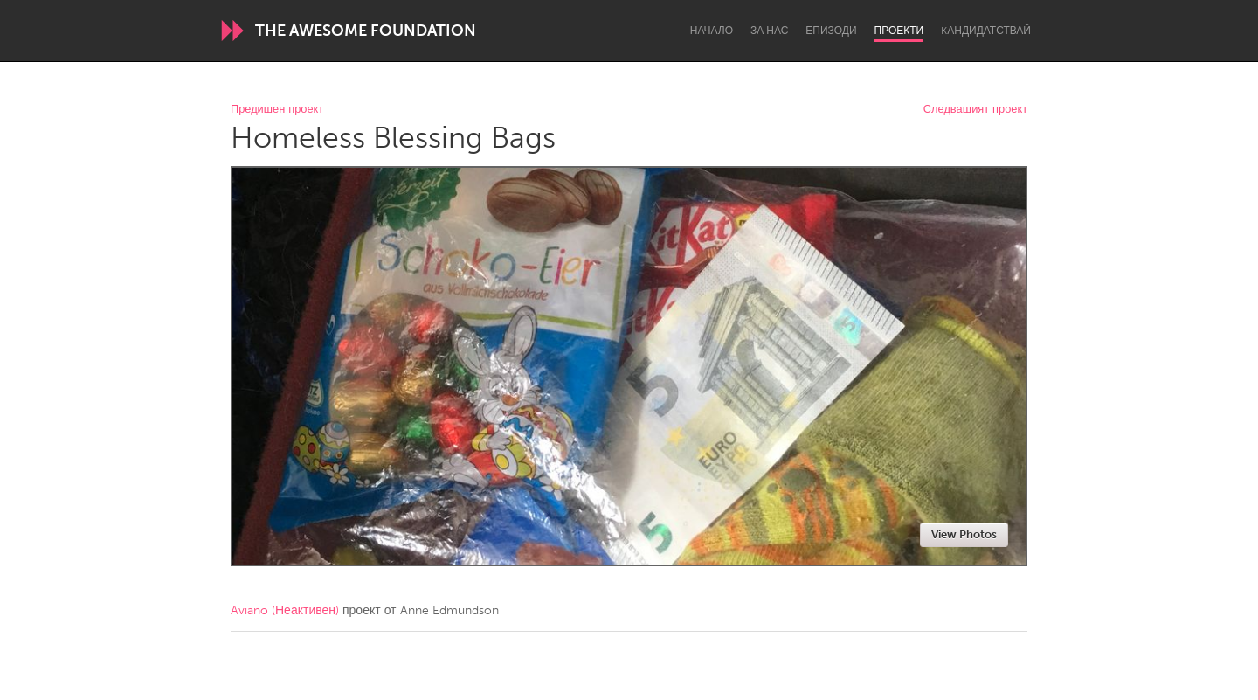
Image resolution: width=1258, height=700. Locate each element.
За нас (769, 30)
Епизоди (830, 30)
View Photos (964, 534)
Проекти (899, 30)
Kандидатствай (986, 30)
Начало (711, 30)
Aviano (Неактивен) (285, 610)
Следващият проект (975, 109)
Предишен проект (277, 109)
